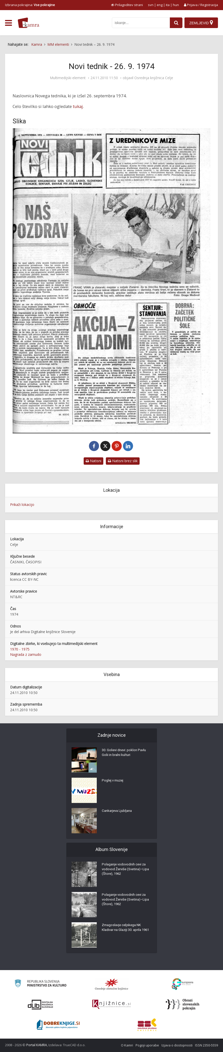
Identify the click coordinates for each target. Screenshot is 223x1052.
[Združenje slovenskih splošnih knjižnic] (111, 1004)
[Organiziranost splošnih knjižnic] (112, 984)
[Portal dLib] (40, 1004)
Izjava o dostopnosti (177, 1045)
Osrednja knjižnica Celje (153, 78)
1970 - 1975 (19, 649)
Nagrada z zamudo (25, 654)
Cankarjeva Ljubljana (118, 812)
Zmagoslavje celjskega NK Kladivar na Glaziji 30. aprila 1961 (123, 931)
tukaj (78, 106)
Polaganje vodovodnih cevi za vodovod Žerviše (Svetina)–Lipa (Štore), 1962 (125, 870)
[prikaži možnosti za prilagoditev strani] (127, 5)
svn (150, 5)
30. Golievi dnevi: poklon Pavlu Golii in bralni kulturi (125, 753)
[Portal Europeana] (182, 984)
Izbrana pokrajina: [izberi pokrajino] (30, 5)
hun (176, 5)
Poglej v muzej (113, 781)
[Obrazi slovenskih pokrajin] (182, 1004)
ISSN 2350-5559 (206, 1045)
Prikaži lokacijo (22, 504)
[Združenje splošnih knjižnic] (147, 1024)
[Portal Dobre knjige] (58, 1025)
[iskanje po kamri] (140, 22)
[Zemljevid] (201, 22)
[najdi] (175, 22)
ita (168, 5)
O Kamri (127, 1045)
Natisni (93, 460)
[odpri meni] (8, 23)
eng (160, 5)
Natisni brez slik (123, 460)
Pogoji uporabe (147, 1045)
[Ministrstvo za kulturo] (40, 984)
